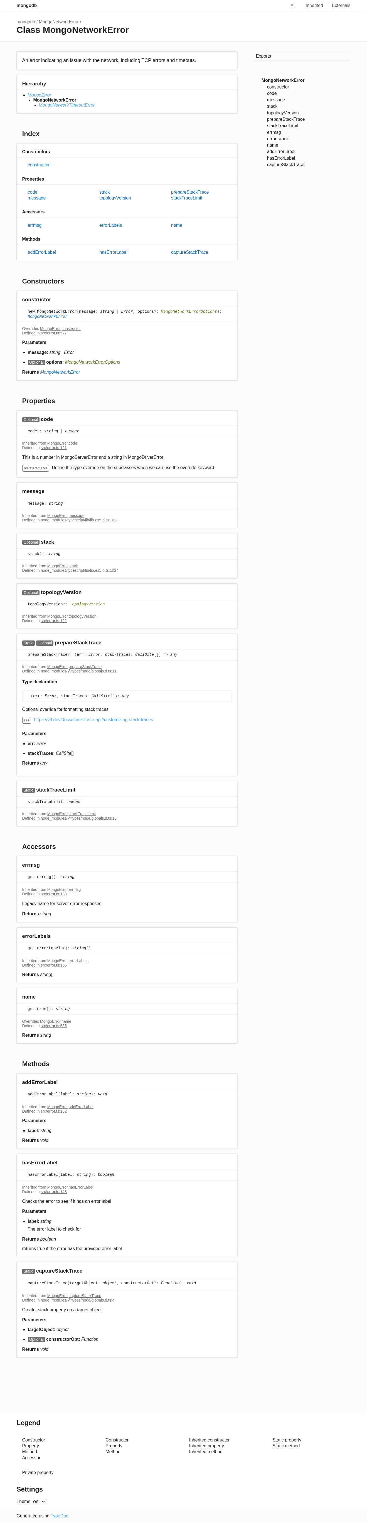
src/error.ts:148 (53, 1191)
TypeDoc (59, 1516)
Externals (341, 5)
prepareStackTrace (190, 192)
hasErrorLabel (113, 252)
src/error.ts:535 (53, 1026)
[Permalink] (56, 300)
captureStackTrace (189, 252)
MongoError (39, 95)
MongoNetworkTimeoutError (67, 105)
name (176, 225)
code (33, 192)
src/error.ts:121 (53, 447)
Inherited (314, 5)
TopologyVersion (87, 604)
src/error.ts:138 (53, 894)
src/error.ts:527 (53, 333)
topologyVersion (115, 198)
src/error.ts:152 (53, 1111)
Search (276, 5)
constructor (39, 164)
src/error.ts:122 (53, 620)
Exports (263, 56)
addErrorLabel (42, 252)
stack (104, 192)
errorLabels (110, 225)
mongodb (27, 5)
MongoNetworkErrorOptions (189, 312)
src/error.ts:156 (53, 965)
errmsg (35, 225)
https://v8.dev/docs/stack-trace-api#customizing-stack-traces (93, 719)
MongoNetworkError (59, 21)
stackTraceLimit (186, 198)
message (37, 198)
